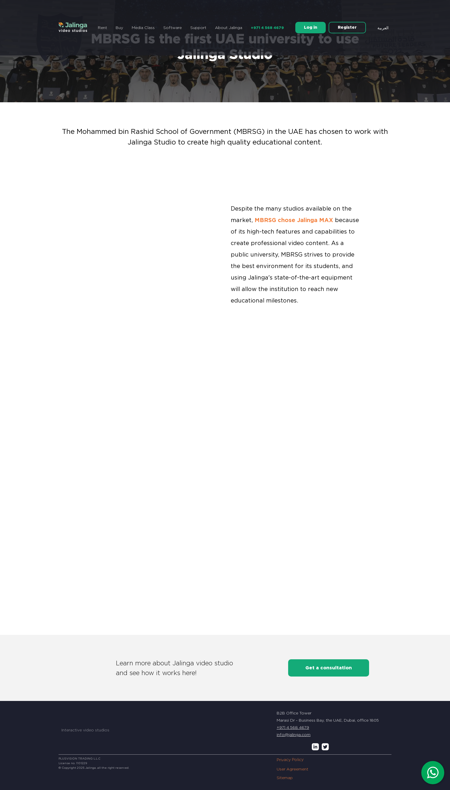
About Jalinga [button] (228, 27)
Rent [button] (102, 27)
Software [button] (172, 27)
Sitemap (285, 777)
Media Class (143, 27)
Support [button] (198, 27)
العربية (383, 28)
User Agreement (292, 769)
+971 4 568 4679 (267, 28)
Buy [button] (119, 27)
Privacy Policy (290, 759)
